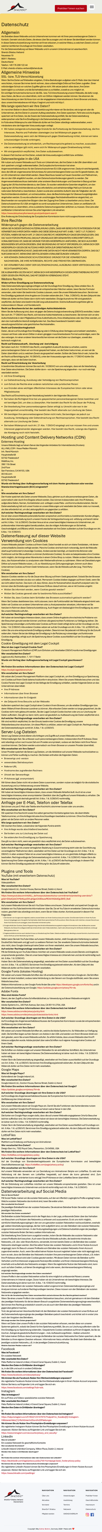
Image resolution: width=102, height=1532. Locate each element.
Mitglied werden (48, 1514)
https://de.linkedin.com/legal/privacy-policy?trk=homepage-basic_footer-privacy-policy (40, 1460)
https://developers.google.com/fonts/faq (74, 984)
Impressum (90, 1505)
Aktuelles (45, 1500)
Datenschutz (91, 1509)
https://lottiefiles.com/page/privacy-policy (20, 1154)
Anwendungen (69, 1496)
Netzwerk (67, 1509)
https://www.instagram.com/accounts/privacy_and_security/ (29, 1432)
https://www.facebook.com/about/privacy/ (20, 1374)
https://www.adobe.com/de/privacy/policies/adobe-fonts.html (29, 1014)
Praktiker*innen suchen (71, 8)
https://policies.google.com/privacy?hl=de (20, 1089)
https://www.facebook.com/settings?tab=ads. (22, 1387)
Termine (66, 1505)
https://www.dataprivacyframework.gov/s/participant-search (29, 213)
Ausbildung (67, 1500)
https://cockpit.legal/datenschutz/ (16, 669)
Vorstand (45, 1505)
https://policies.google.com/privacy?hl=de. (56, 987)
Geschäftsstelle (92, 1500)
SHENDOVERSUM (70, 1514)
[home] (17, 7)
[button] (91, 7)
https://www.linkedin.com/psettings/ (18, 1473)
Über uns (45, 1496)
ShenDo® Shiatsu (49, 1509)
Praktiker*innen (92, 1496)
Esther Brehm (44, 1529)
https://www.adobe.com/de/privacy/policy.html (22, 1011)
